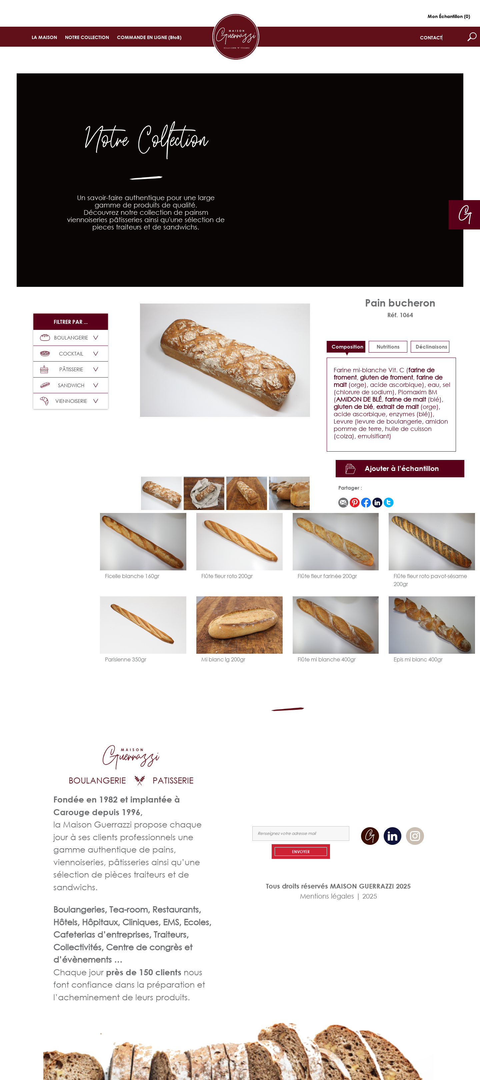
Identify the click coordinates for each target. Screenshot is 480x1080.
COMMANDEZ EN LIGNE (353, 773)
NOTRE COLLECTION (87, 37)
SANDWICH (62, 385)
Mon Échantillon (449, 16)
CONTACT (431, 37)
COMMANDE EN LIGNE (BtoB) (149, 37)
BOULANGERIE (64, 338)
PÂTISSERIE (61, 369)
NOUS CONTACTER (404, 773)
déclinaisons (431, 347)
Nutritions (388, 347)
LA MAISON (44, 37)
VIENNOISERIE (63, 401)
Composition (347, 347)
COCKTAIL (61, 354)
